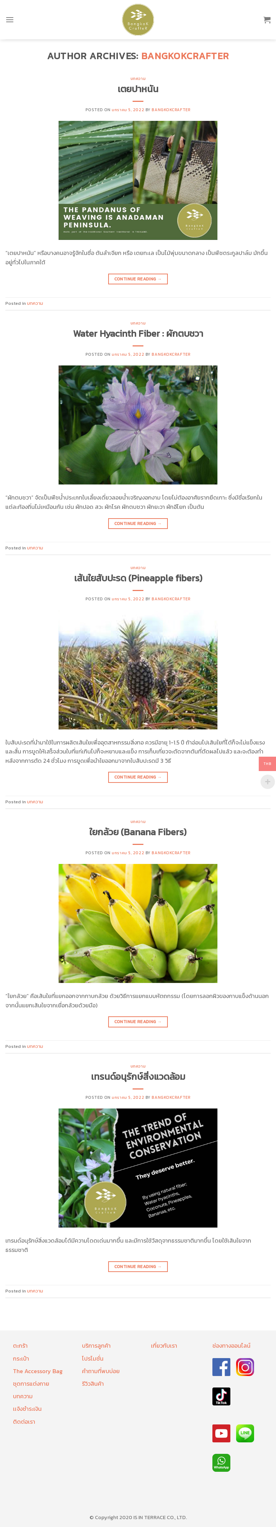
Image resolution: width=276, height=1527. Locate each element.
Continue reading (138, 279)
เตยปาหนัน (138, 89)
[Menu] (9, 19)
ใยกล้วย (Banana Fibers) (138, 832)
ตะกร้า (20, 1345)
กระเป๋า (21, 1358)
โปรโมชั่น (93, 1358)
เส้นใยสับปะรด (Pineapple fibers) (138, 578)
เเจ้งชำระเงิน (27, 1408)
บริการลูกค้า (96, 1345)
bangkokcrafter (185, 56)
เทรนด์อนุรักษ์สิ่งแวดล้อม (138, 1076)
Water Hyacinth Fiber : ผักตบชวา (138, 333)
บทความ (138, 78)
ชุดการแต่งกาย (31, 1383)
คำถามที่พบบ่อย (101, 1371)
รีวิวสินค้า (93, 1383)
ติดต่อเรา (24, 1421)
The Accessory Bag (38, 1371)
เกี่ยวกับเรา (164, 1345)
